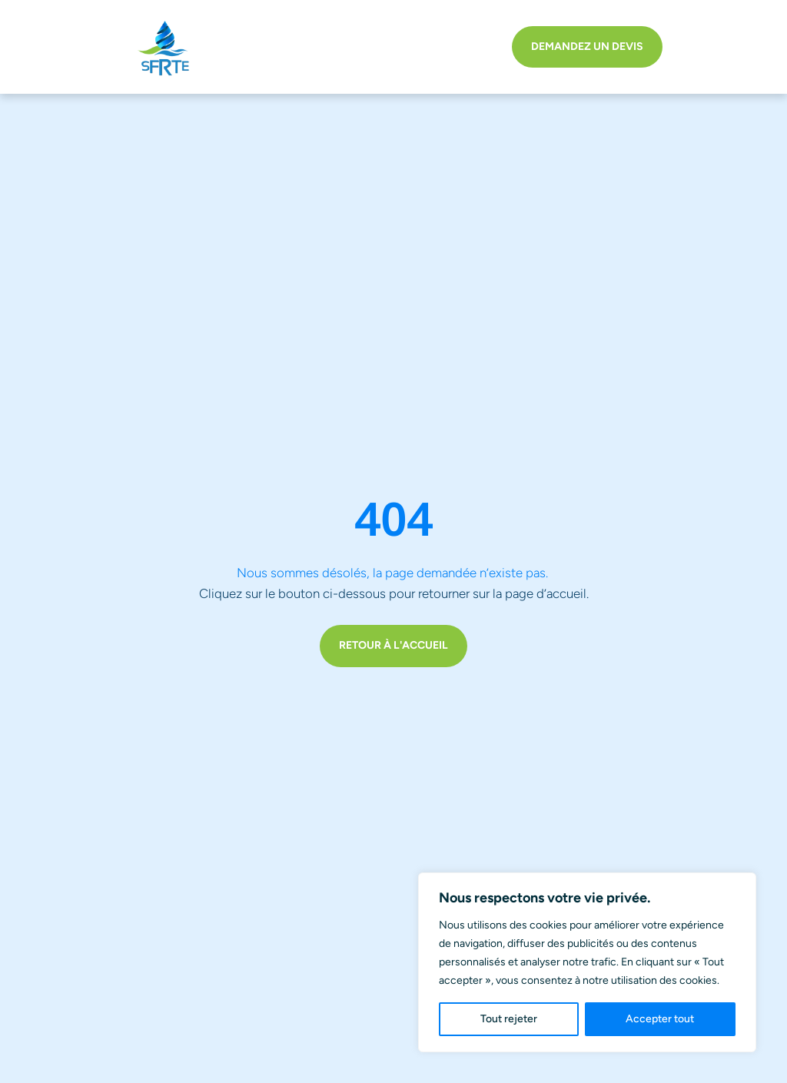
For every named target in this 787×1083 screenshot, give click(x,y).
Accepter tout (660, 1018)
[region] (587, 962)
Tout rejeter (508, 1018)
